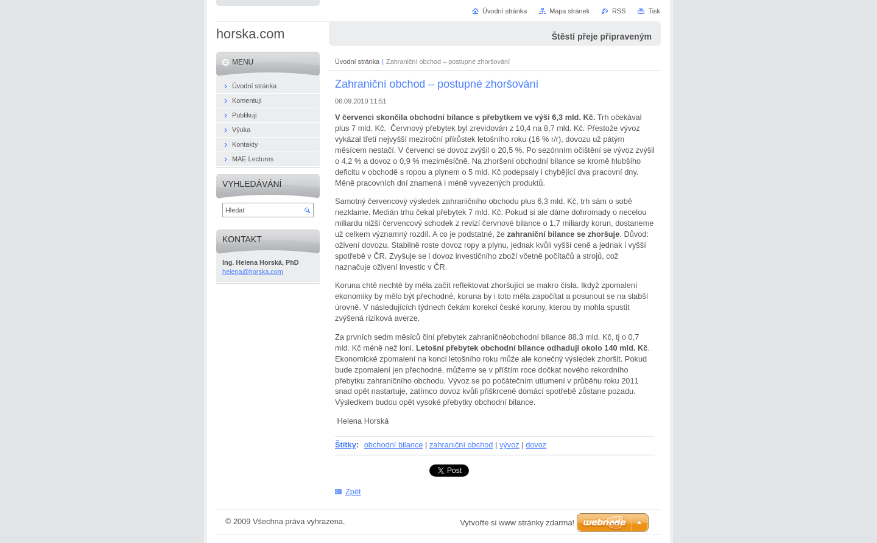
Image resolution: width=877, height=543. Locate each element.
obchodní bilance (393, 444)
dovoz (536, 444)
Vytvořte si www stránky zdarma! (517, 522)
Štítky (345, 444)
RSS (618, 11)
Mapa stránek (569, 11)
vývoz (509, 444)
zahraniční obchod (461, 444)
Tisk (654, 11)
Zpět (353, 491)
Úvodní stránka (357, 61)
